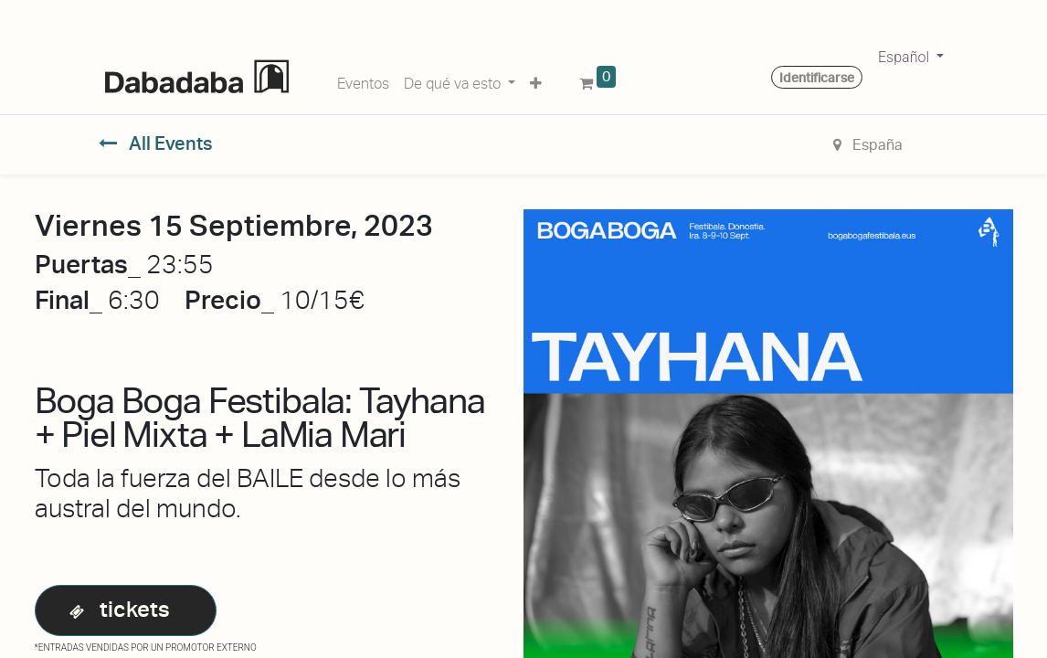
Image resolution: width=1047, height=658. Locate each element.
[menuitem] (363, 80)
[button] (536, 80)
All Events (156, 143)
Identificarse (816, 77)
